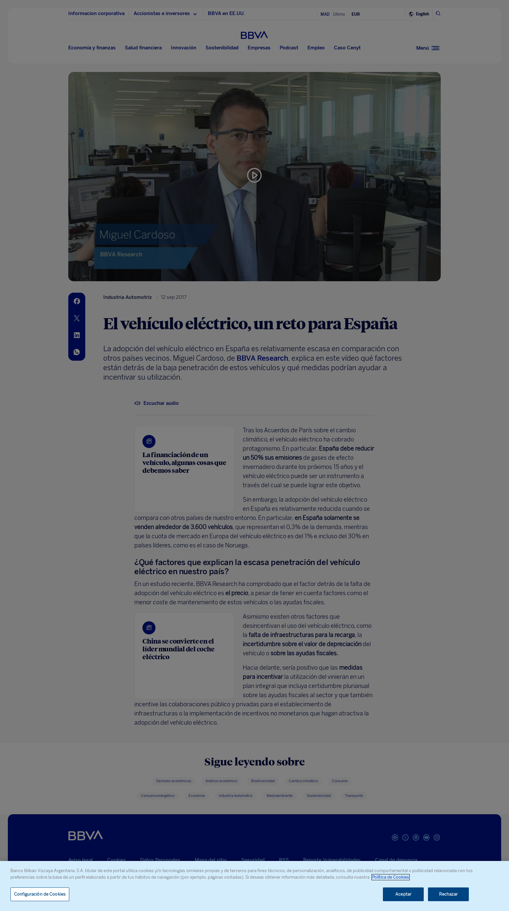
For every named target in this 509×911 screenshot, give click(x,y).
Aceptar (403, 894)
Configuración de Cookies (40, 894)
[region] (254, 886)
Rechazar (448, 894)
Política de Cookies (390, 877)
